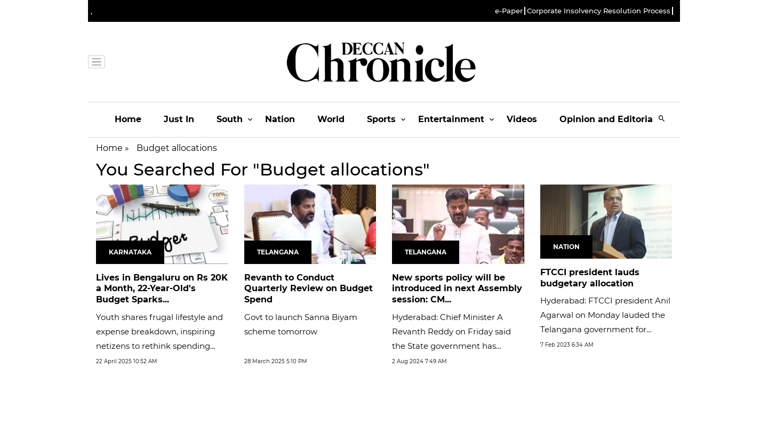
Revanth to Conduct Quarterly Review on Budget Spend (308, 289)
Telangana (278, 252)
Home (128, 119)
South (230, 119)
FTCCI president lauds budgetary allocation (589, 278)
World (331, 119)
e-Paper (509, 11)
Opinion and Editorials (609, 119)
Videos (522, 119)
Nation (280, 119)
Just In (179, 119)
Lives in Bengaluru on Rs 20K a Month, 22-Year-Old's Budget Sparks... (162, 289)
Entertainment (451, 119)
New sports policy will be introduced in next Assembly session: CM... (457, 289)
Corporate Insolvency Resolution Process (598, 11)
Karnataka (130, 252)
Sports (381, 119)
